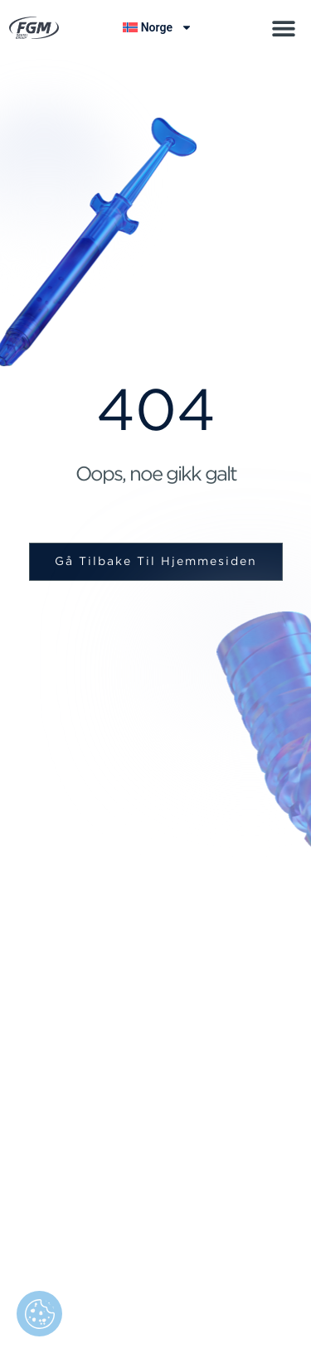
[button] (283, 27)
